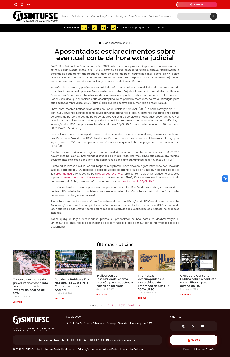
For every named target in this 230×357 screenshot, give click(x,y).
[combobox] (193, 16)
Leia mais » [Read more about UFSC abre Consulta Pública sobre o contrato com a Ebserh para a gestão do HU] (185, 294)
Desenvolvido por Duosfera (200, 349)
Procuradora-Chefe (109, 174)
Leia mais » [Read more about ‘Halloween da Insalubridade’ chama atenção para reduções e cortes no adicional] (101, 294)
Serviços (120, 16)
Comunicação (102, 16)
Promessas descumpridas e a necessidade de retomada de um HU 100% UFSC (153, 282)
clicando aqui (64, 174)
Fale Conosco (137, 16)
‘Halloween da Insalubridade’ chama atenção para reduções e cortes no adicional (114, 281)
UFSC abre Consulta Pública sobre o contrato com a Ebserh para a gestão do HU (198, 281)
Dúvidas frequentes (160, 16)
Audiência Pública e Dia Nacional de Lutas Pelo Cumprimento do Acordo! (72, 285)
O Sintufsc (80, 16)
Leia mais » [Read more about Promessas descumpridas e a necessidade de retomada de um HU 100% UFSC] (143, 297)
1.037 (122, 305)
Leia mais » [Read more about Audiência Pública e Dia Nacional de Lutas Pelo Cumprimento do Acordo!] (60, 298)
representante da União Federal (80, 177)
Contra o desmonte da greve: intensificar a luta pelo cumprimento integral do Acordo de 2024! (30, 286)
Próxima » (133, 305)
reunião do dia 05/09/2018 (138, 181)
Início (65, 16)
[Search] (213, 16)
